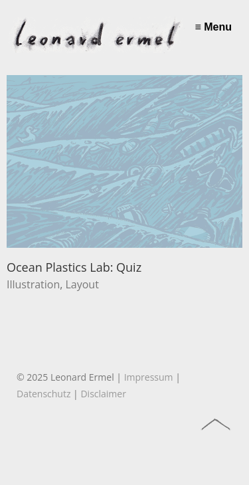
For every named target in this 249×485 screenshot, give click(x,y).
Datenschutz (43, 393)
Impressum (148, 377)
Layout (81, 284)
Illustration (33, 284)
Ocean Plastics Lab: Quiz (74, 267)
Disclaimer (102, 393)
